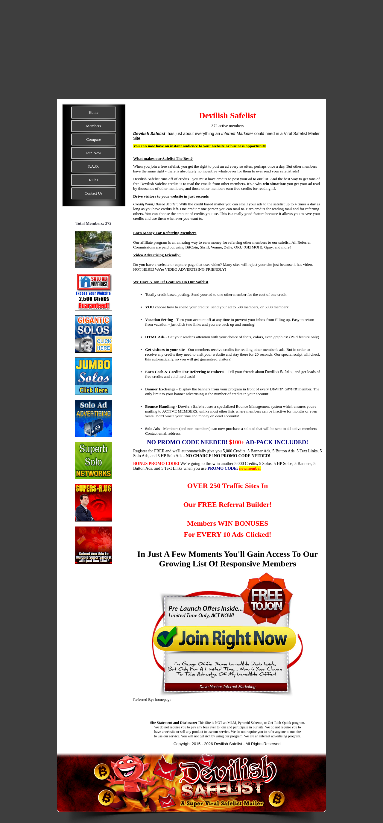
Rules (93, 180)
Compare (93, 139)
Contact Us (94, 193)
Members (93, 126)
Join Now (93, 153)
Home (93, 112)
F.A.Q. (93, 166)
